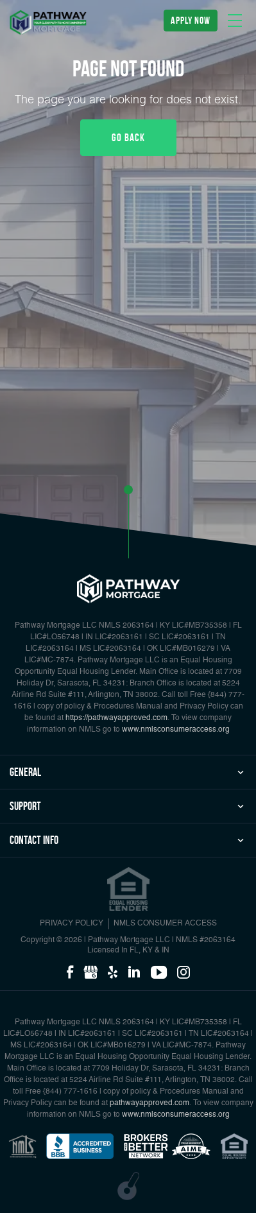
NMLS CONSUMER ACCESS (165, 923)
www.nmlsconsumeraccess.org (176, 730)
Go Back (128, 137)
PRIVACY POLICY (71, 923)
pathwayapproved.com (149, 1103)
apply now (190, 20)
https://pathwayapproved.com (116, 718)
